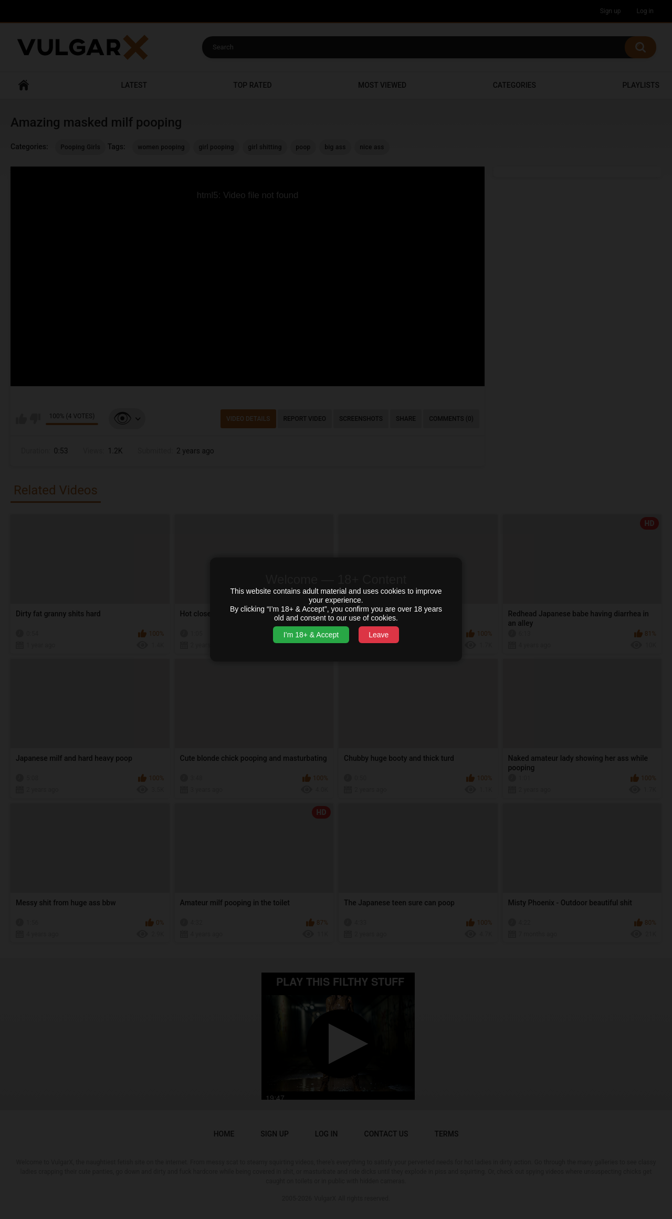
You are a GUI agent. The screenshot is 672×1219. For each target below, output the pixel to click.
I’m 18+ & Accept (311, 635)
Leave (378, 635)
